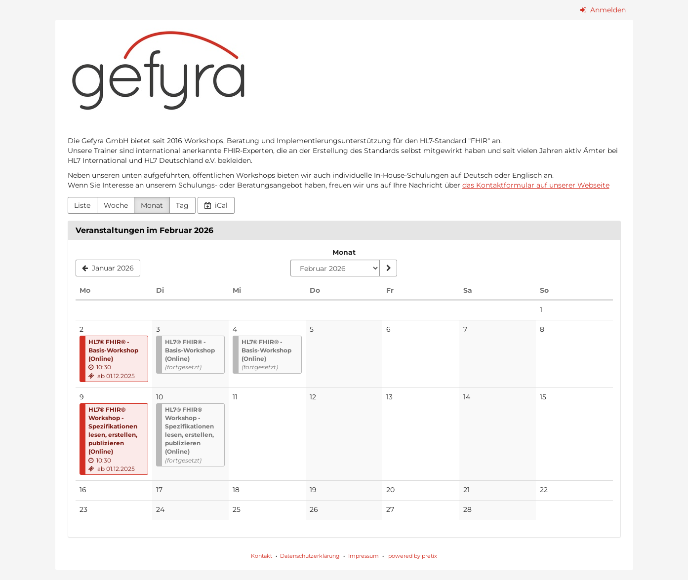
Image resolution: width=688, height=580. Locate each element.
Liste (82, 205)
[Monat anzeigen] (388, 268)
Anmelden (603, 9)
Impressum (363, 555)
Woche (116, 205)
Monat (152, 205)
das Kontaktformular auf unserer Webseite (535, 185)
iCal (216, 205)
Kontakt (261, 555)
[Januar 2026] (108, 268)
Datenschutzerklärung (310, 555)
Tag (182, 205)
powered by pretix (412, 555)
